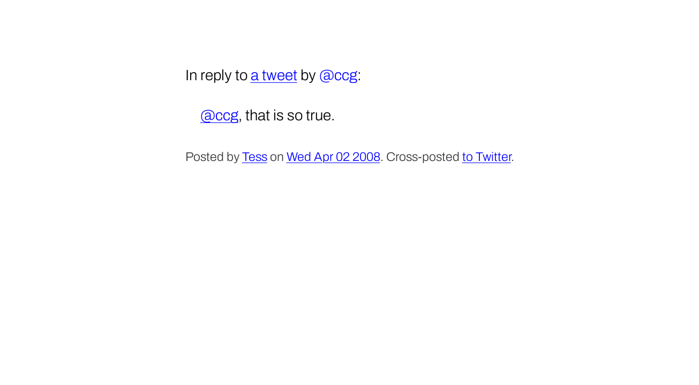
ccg (345, 75)
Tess (254, 157)
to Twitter (486, 157)
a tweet (274, 75)
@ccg (219, 115)
